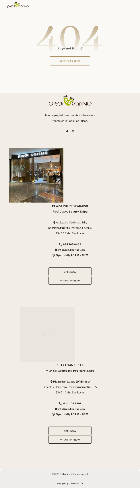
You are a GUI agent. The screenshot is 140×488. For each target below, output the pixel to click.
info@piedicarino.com (71, 249)
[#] (67, 132)
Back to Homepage (70, 60)
